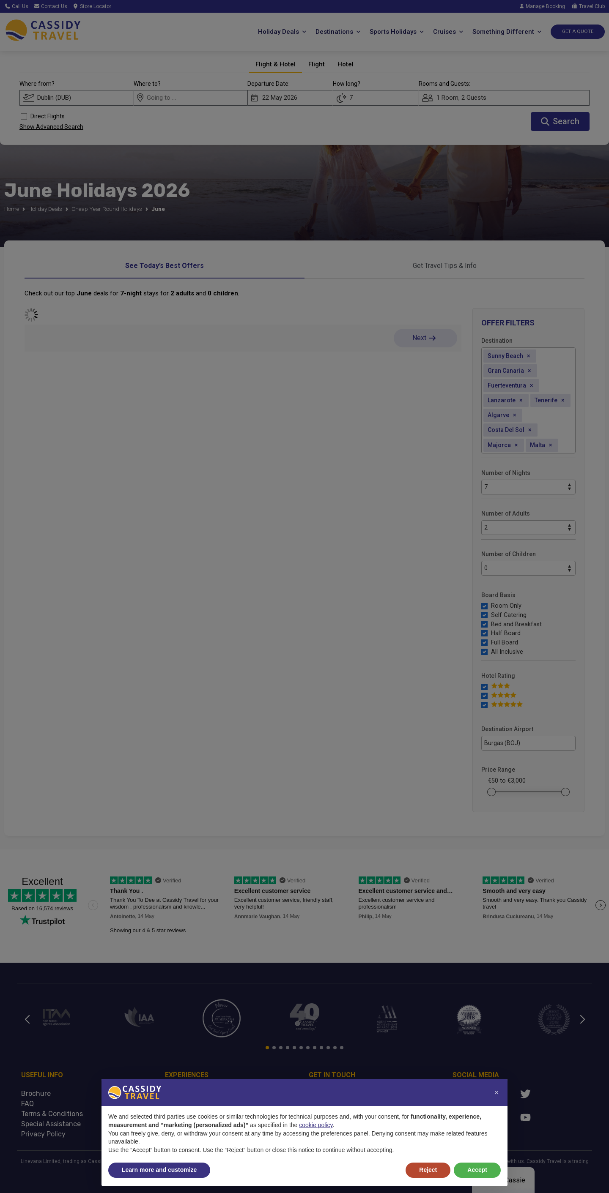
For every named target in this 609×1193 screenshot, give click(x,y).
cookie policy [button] (315, 1125)
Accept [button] (477, 1169)
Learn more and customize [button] (159, 1169)
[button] (496, 1092)
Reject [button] (428, 1169)
